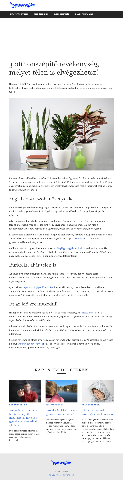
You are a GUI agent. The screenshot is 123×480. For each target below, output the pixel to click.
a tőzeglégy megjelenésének (68, 248)
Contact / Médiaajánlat (61, 475)
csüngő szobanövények (31, 343)
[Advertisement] (61, 35)
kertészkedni (87, 312)
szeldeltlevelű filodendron (85, 238)
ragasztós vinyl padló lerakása (38, 287)
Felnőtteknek (18, 405)
